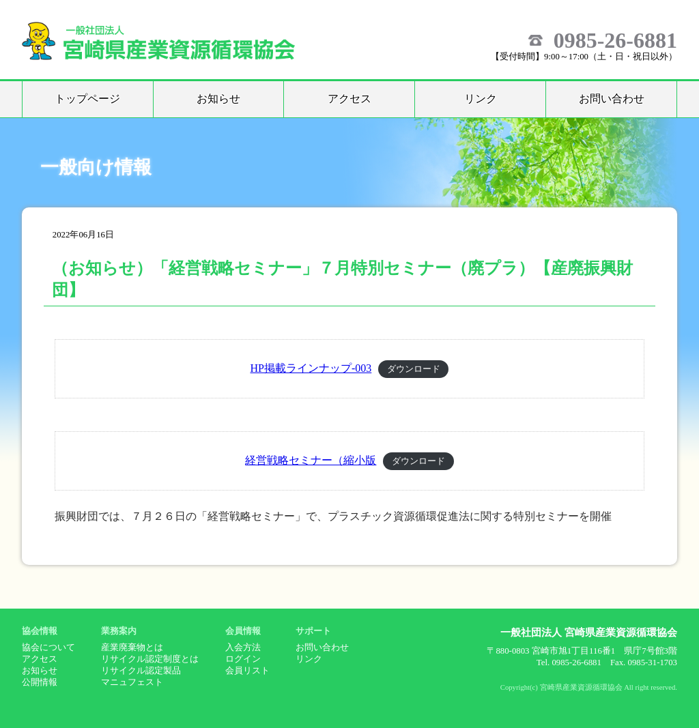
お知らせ (218, 98)
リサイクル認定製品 (141, 670)
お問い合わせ (611, 98)
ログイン (243, 659)
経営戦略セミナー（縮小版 (310, 460)
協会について (48, 647)
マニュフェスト (132, 682)
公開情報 (39, 682)
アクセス (349, 98)
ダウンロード (413, 369)
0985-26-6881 (615, 40)
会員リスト (247, 670)
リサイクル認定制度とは (150, 659)
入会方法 (243, 647)
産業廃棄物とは (132, 647)
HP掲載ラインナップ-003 (311, 368)
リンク (480, 98)
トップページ (87, 98)
